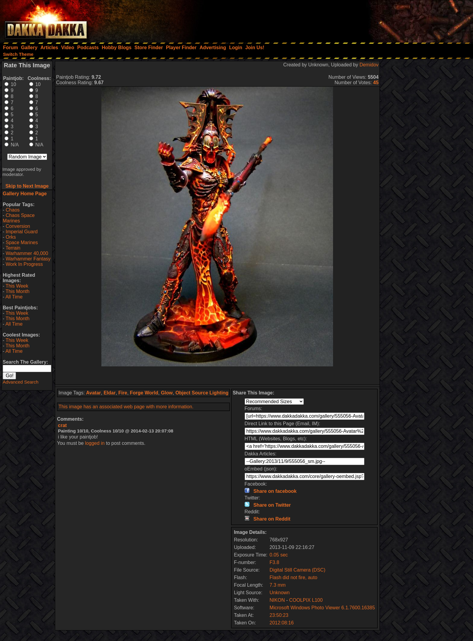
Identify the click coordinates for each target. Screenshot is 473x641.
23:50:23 (279, 615)
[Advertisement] (391, 20)
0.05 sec (279, 554)
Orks (11, 237)
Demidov (369, 64)
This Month (17, 291)
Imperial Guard (22, 231)
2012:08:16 (282, 622)
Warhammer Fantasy (28, 258)
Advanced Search (20, 381)
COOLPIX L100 (305, 600)
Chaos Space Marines (19, 218)
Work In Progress (24, 264)
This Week (16, 286)
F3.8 (274, 562)
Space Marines (22, 242)
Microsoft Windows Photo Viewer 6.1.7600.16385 (322, 607)
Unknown (280, 592)
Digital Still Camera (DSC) (297, 569)
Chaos (13, 209)
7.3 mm (278, 585)
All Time (14, 296)
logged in (95, 443)
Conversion (18, 226)
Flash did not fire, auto (293, 577)
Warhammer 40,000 (27, 253)
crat (62, 425)
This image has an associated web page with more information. (126, 406)
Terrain (12, 247)
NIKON (277, 600)
